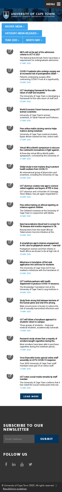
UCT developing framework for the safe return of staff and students (37, 91)
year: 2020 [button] (12, 40)
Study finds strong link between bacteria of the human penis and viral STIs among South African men (39, 301)
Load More (31, 396)
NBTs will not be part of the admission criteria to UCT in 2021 (37, 53)
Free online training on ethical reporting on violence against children (39, 206)
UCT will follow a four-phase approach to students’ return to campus (38, 320)
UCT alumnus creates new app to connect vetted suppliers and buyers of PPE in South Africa (39, 187)
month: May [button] (34, 40)
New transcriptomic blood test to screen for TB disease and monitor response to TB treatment (40, 225)
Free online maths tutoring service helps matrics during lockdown (38, 130)
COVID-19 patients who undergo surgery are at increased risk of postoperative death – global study (40, 72)
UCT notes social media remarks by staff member (38, 378)
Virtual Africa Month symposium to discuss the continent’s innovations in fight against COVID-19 (40, 149)
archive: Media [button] (14, 26)
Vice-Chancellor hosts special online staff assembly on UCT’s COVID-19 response (39, 359)
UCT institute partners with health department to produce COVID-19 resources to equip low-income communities (40, 282)
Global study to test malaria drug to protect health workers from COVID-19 (39, 168)
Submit (46, 439)
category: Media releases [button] (22, 33)
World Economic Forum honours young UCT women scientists (40, 110)
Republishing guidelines (15, 488)
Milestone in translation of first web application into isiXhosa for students (37, 263)
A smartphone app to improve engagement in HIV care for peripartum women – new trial (40, 244)
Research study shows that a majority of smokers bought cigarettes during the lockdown (38, 340)
